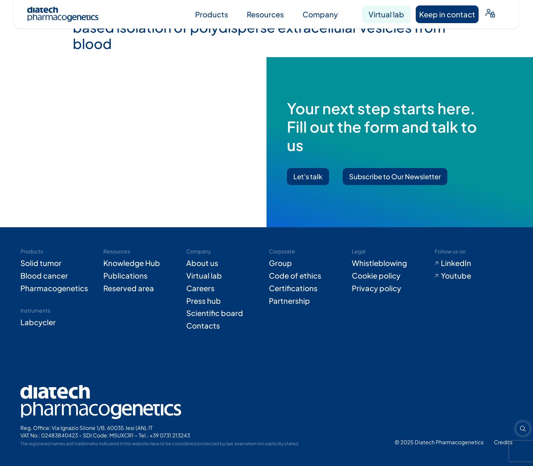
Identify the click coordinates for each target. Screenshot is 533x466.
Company (320, 14)
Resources (265, 14)
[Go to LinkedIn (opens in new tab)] (474, 263)
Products (211, 14)
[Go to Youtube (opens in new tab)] (474, 276)
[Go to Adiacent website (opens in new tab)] (503, 442)
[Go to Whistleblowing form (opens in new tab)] (391, 263)
